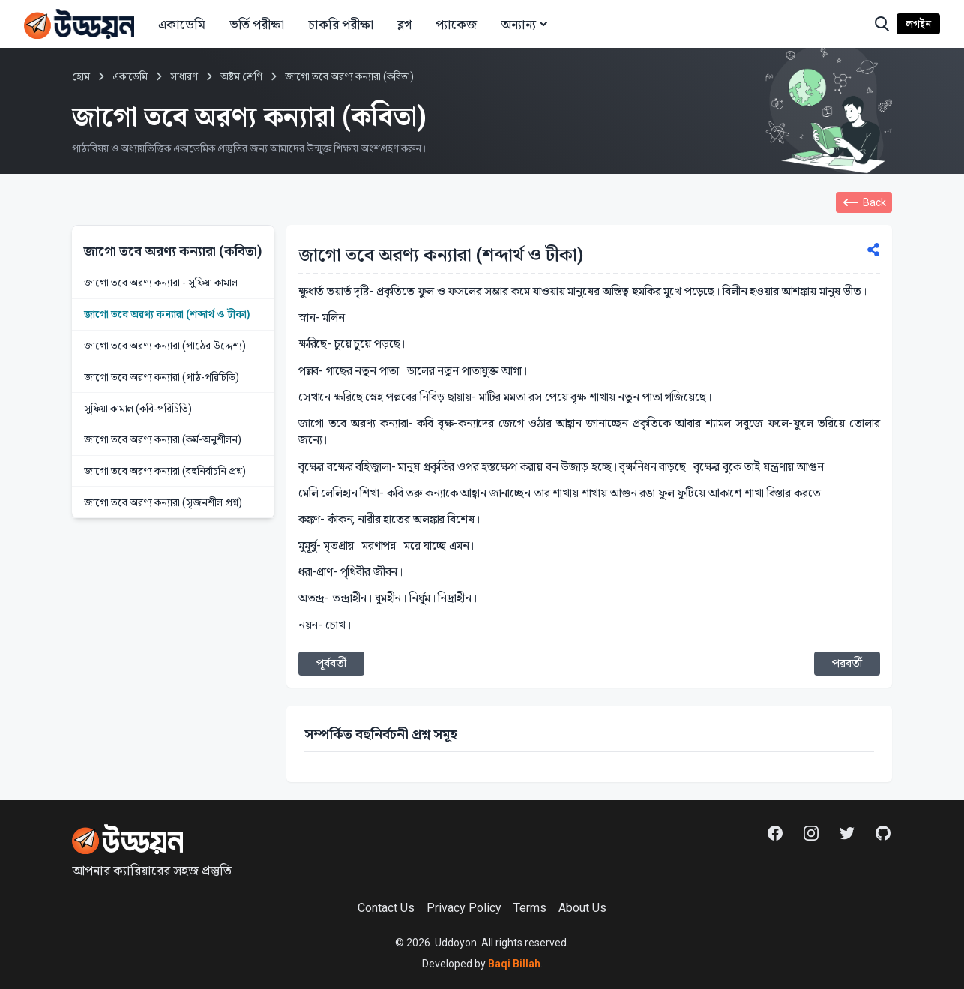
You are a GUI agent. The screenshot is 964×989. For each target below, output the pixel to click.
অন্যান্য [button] (526, 24)
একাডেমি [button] (181, 24)
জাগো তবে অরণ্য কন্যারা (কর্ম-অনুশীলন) (162, 439)
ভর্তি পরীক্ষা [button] (256, 24)
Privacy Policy (464, 908)
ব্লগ (404, 24)
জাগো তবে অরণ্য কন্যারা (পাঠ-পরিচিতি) (161, 377)
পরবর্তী (847, 663)
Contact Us (386, 908)
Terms (529, 908)
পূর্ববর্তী (331, 663)
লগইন (918, 24)
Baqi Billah (513, 964)
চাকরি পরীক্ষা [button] (340, 24)
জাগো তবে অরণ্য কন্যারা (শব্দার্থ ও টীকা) (167, 314)
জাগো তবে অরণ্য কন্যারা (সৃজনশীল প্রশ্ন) (163, 502)
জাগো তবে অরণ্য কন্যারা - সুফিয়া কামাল (161, 283)
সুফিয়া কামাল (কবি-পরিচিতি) (138, 409)
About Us (582, 908)
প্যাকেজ (456, 24)
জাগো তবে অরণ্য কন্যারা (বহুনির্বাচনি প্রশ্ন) (165, 471)
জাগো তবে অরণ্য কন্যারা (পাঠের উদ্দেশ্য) (165, 346)
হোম (81, 76)
